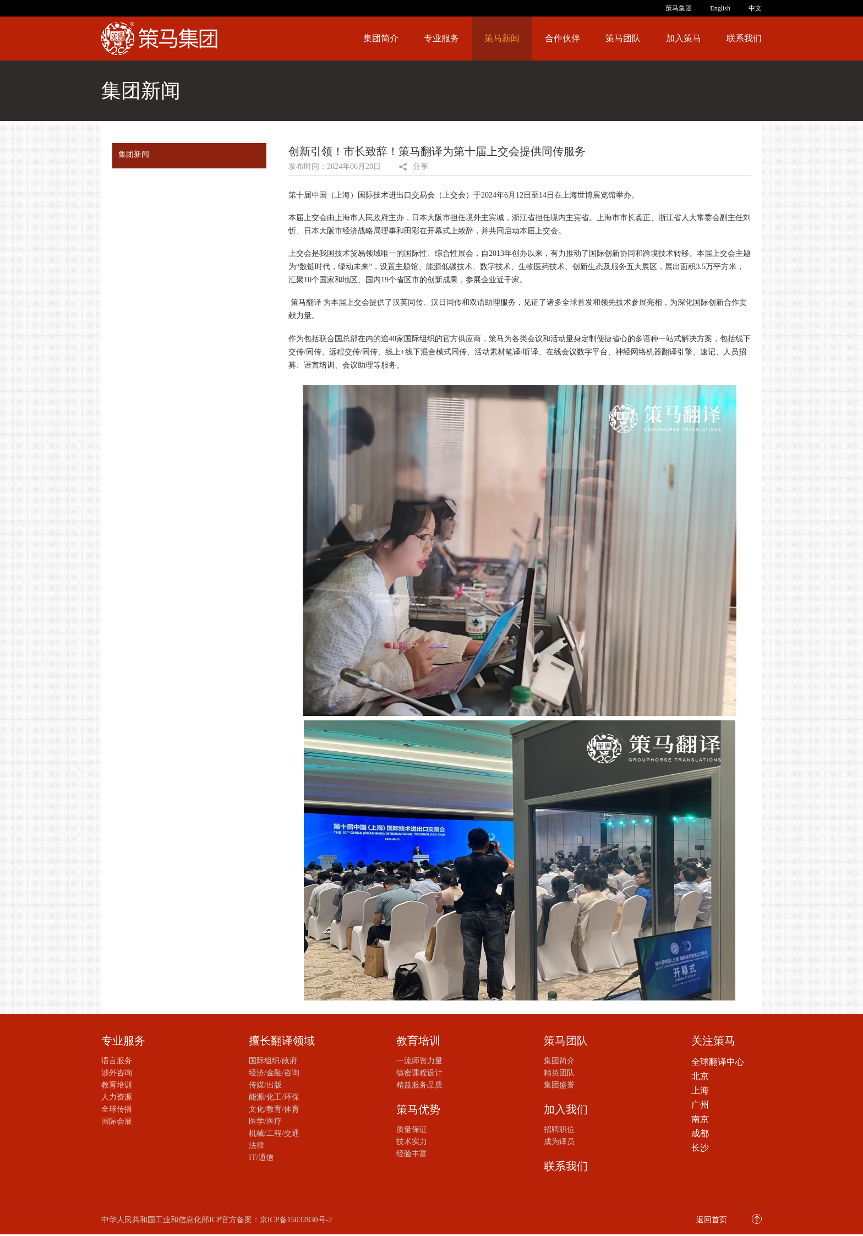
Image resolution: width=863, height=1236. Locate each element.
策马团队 (623, 38)
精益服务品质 (419, 1085)
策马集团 (678, 8)
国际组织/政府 (273, 1061)
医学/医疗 (265, 1121)
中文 (755, 8)
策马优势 (418, 1109)
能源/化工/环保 (274, 1097)
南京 (700, 1119)
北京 (700, 1076)
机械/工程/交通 (274, 1133)
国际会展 (116, 1121)
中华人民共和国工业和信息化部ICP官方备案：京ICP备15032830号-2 (216, 1220)
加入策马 (683, 38)
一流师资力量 (419, 1061)
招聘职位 (559, 1129)
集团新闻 (133, 154)
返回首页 (711, 1220)
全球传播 (116, 1109)
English (720, 8)
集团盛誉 (559, 1085)
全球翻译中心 (717, 1062)
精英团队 (559, 1073)
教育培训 (116, 1085)
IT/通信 (261, 1157)
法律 (256, 1145)
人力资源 (116, 1097)
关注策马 (713, 1041)
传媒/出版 (265, 1085)
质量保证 (411, 1129)
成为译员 (559, 1141)
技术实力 (411, 1141)
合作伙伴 (562, 38)
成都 (700, 1133)
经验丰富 (411, 1154)
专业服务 (441, 38)
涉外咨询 (116, 1073)
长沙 (700, 1147)
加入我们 (566, 1109)
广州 (700, 1104)
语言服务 (116, 1061)
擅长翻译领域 (282, 1041)
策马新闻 (502, 38)
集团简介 (380, 38)
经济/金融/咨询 (274, 1073)
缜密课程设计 (419, 1073)
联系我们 (744, 38)
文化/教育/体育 (274, 1109)
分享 (420, 166)
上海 (700, 1090)
